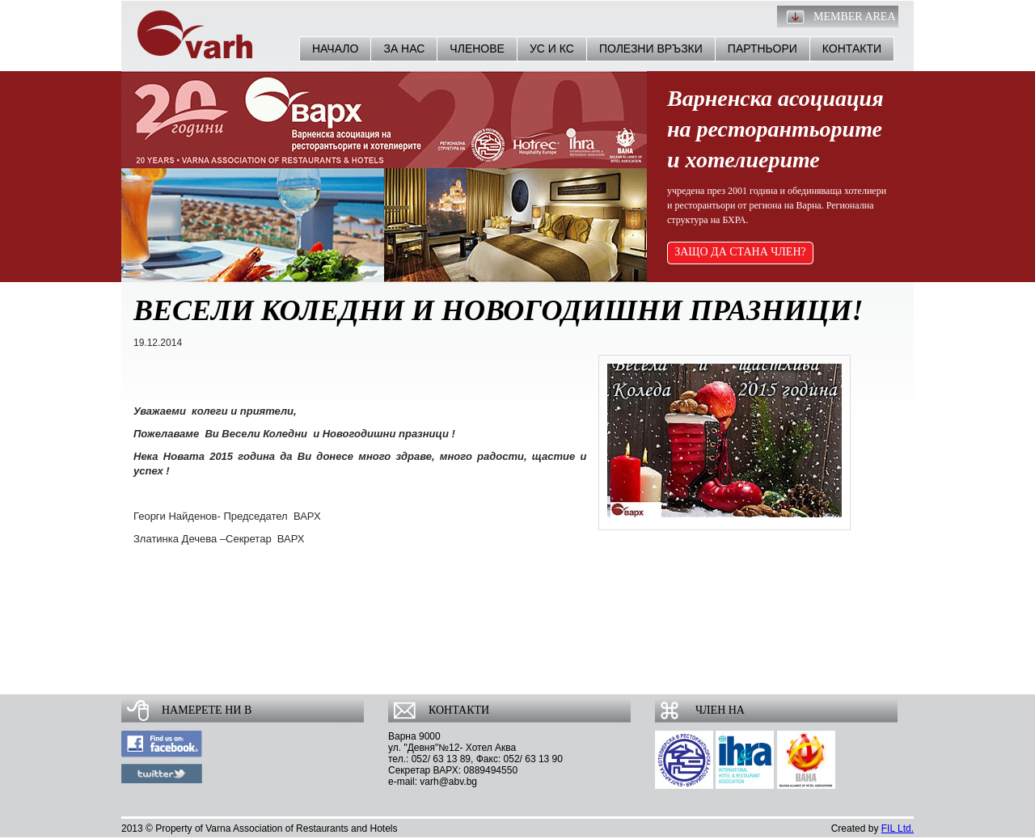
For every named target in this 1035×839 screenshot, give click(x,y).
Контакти (851, 48)
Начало (335, 48)
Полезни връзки (651, 48)
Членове (477, 48)
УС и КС (552, 48)
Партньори (762, 48)
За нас (404, 48)
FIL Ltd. (897, 828)
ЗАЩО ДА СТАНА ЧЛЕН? (740, 252)
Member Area (854, 17)
